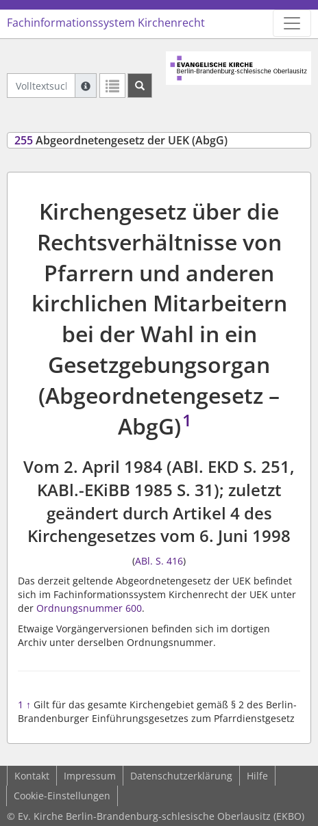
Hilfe (257, 775)
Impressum (90, 775)
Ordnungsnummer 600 (89, 608)
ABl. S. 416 (159, 560)
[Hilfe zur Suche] (86, 85)
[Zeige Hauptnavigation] (292, 23)
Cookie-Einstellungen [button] (62, 795)
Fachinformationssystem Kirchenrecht (106, 22)
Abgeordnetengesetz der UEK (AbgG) (121, 140)
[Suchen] (139, 85)
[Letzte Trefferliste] (112, 85)
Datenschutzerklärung (181, 775)
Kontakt (31, 775)
